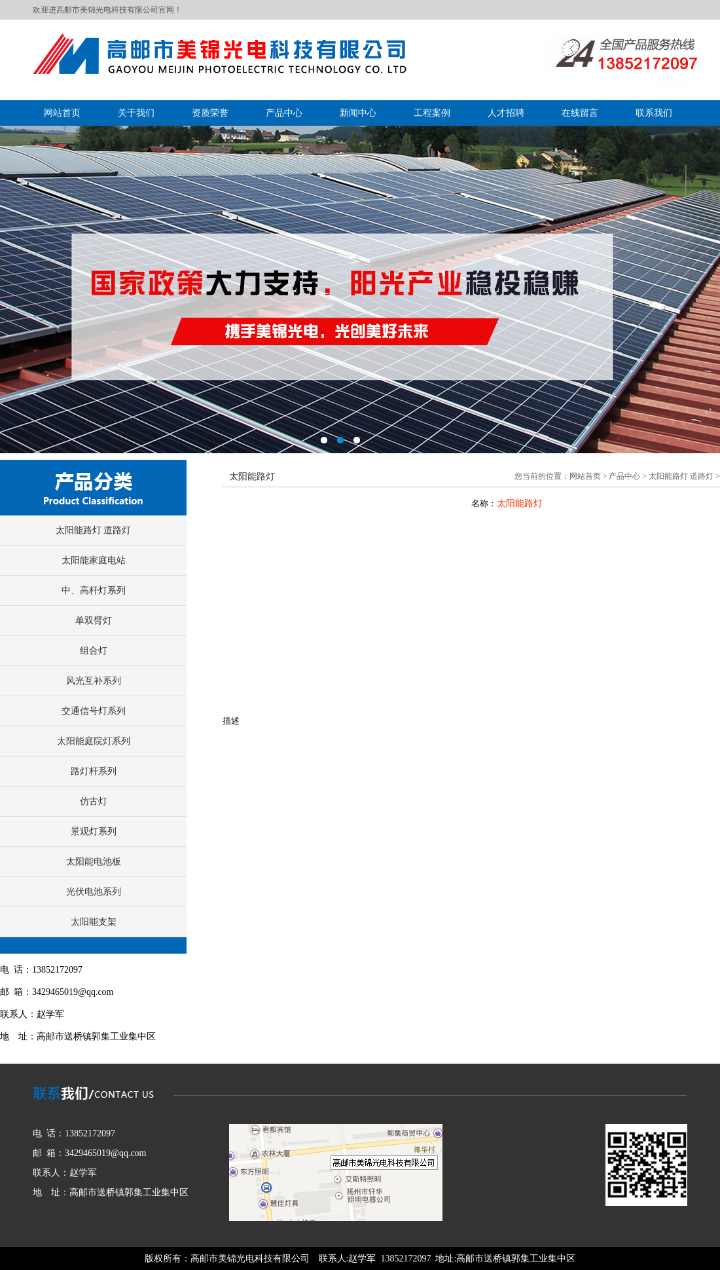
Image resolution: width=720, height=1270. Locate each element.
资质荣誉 (210, 113)
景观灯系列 (94, 831)
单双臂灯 (93, 621)
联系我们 (654, 113)
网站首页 (62, 113)
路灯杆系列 (94, 771)
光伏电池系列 (93, 892)
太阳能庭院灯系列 (93, 741)
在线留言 (580, 113)
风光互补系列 (93, 681)
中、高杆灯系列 (94, 590)
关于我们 (136, 113)
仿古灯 (93, 801)
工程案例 (432, 113)
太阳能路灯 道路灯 (94, 530)
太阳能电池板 (93, 862)
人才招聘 (506, 113)
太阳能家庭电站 (94, 560)
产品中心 (284, 113)
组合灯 (93, 651)
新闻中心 (358, 113)
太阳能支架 (94, 922)
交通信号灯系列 (94, 711)
